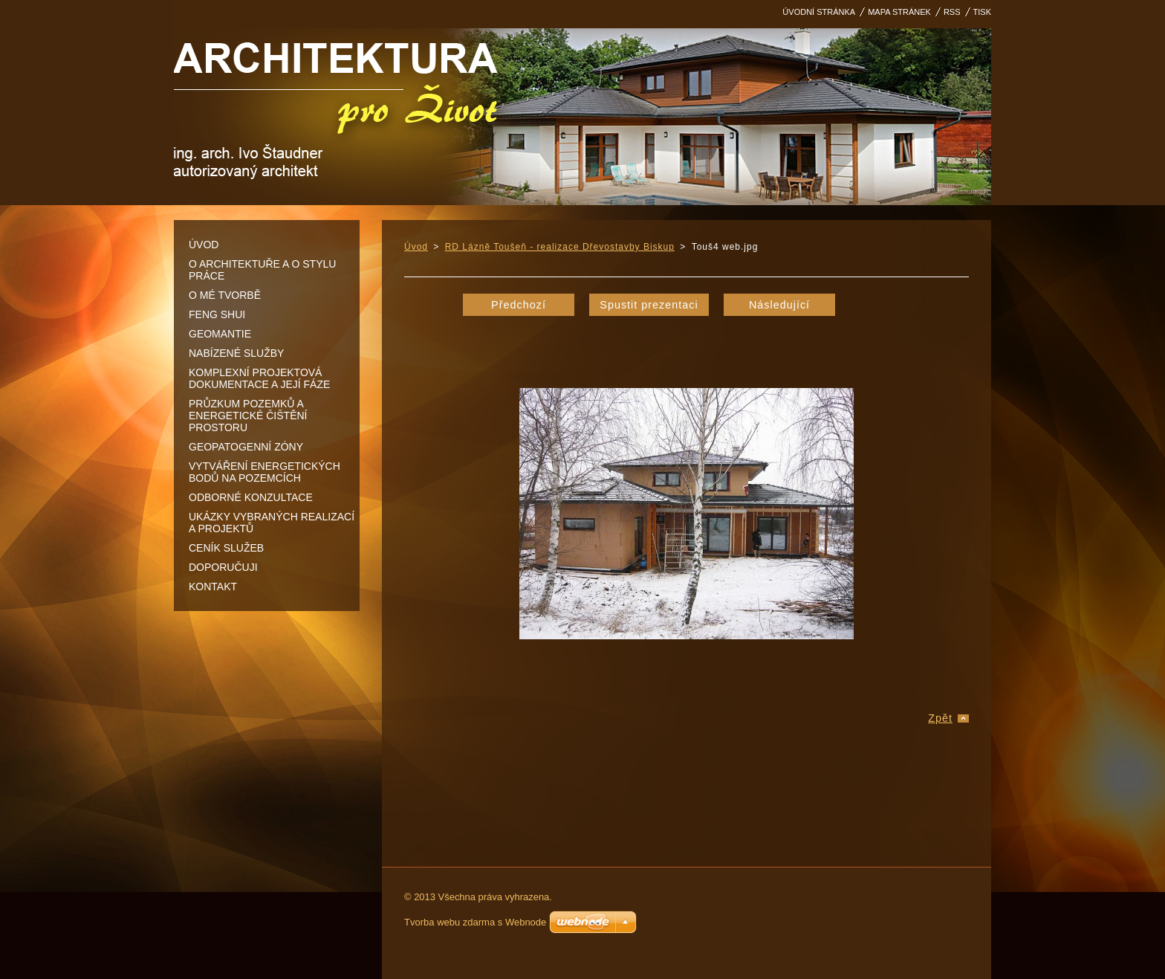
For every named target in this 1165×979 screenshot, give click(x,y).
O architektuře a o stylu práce (262, 270)
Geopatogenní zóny (246, 447)
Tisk (982, 11)
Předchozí (518, 305)
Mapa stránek (899, 11)
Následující (779, 305)
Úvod (203, 245)
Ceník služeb (226, 548)
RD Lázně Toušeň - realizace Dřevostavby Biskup (560, 247)
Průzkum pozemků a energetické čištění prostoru (248, 415)
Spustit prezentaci (649, 305)
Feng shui (217, 314)
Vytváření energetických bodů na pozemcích (264, 472)
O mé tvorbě (225, 295)
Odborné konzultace (251, 497)
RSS (952, 11)
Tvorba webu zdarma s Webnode (475, 922)
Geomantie (220, 334)
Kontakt (213, 586)
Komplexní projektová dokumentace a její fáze (259, 378)
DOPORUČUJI (223, 567)
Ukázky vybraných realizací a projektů (271, 522)
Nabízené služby (236, 353)
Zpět (940, 718)
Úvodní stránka (818, 11)
